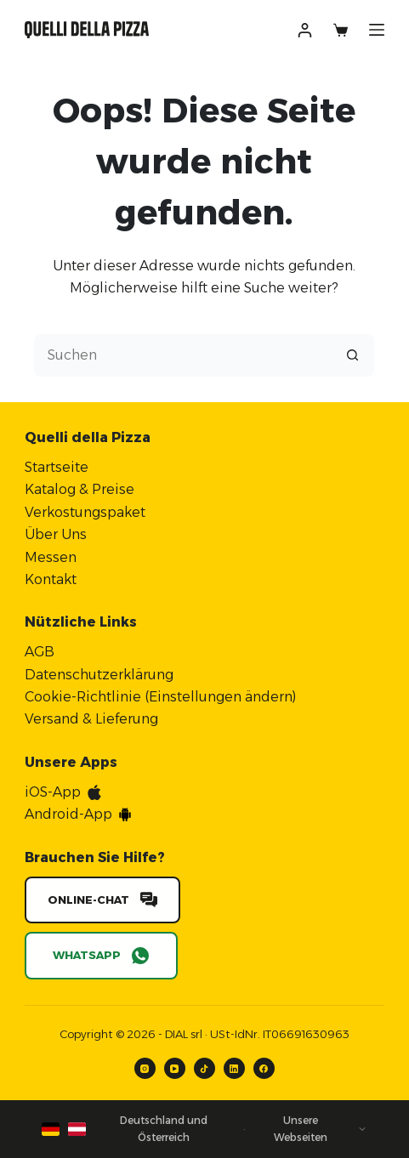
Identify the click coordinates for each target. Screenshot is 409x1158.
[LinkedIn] (234, 1068)
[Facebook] (264, 1068)
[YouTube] (174, 1068)
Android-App (68, 814)
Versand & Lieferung (91, 719)
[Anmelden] (305, 30)
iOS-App (53, 792)
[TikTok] (204, 1068)
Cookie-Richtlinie (83, 697)
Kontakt (51, 579)
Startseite (56, 467)
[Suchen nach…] (183, 355)
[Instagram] (145, 1068)
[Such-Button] (353, 355)
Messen (51, 557)
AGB (39, 652)
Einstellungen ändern (221, 697)
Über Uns (56, 534)
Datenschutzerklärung (99, 675)
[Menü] (376, 29)
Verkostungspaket (85, 512)
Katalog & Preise (79, 489)
